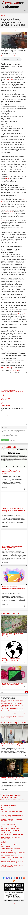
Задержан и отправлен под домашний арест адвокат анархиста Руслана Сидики (13, 744)
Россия (2, 394)
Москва (2, 395)
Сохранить (5, 440)
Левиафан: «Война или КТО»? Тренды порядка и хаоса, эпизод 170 (12, 706)
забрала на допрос (21, 313)
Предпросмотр (13, 440)
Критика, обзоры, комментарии (8, 390)
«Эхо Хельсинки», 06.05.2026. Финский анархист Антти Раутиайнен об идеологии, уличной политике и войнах (13, 510)
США (2, 402)
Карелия (3, 401)
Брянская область (5, 397)
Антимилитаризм (5, 391)
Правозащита (15, 393)
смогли (7, 178)
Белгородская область (6, 398)
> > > (14, 869)
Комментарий (4, 415)
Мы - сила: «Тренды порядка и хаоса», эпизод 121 (12, 708)
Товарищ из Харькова (7, 637)
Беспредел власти (13, 391)
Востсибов (4, 473)
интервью (9, 231)
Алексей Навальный (5, 405)
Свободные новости (10, 613)
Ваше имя (3, 410)
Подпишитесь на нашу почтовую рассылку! (10, 796)
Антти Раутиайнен (6, 513)
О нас (14, 903)
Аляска (2, 403)
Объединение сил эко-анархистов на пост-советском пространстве (12, 684)
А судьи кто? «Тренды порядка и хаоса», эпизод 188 (12, 703)
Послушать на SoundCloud (8, 55)
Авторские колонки (10, 447)
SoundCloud (9, 367)
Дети (22, 391)
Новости (3, 15)
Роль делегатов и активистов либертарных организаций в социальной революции (13, 588)
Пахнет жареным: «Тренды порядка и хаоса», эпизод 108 (13, 713)
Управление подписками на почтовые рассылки (12, 799)
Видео (19, 391)
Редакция (15, 30)
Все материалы (8, 805)
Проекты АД (11, 388)
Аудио (6, 388)
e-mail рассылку (15, 370)
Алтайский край (4, 399)
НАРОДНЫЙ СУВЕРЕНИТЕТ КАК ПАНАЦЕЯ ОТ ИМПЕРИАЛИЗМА (11, 659)
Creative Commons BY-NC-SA (19, 901)
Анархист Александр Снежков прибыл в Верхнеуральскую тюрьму (12, 778)
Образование (9, 393)
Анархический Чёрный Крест (13, 722)
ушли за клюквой (9, 211)
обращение (10, 79)
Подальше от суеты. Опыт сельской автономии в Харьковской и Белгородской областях (12, 634)
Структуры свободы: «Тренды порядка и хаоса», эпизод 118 (12, 701)
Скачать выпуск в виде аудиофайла (11, 59)
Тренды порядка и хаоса (19, 388)
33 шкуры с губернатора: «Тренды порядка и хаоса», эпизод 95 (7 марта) (12, 717)
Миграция (3, 393)
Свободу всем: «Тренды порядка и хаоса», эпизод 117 (13, 710)
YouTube (3, 367)
